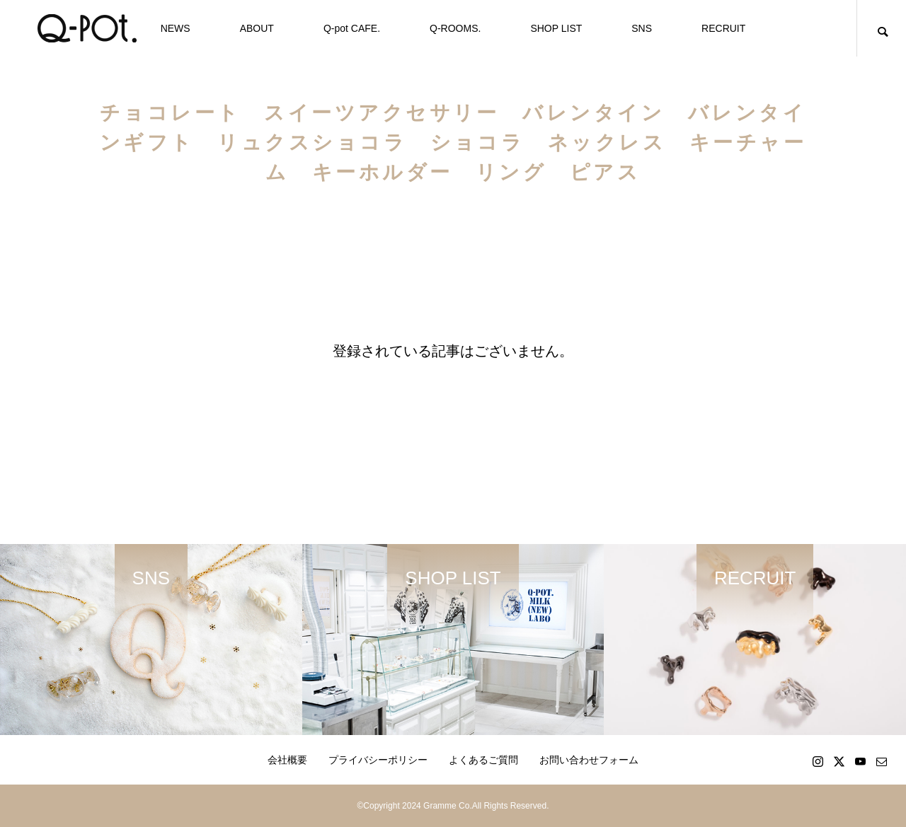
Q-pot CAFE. (351, 28)
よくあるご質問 (483, 759)
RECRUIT (723, 28)
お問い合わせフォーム (588, 759)
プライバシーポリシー (378, 759)
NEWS (175, 28)
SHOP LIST (556, 28)
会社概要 (287, 759)
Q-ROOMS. (455, 28)
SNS (641, 28)
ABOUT (257, 28)
